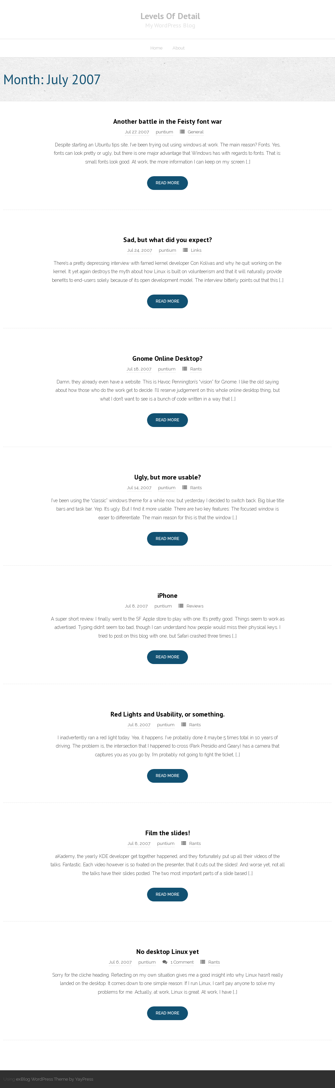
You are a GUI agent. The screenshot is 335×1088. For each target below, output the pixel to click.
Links (196, 250)
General (196, 131)
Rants (196, 368)
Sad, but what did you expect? (167, 239)
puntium (164, 131)
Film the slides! (167, 833)
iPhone (167, 595)
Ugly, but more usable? (167, 477)
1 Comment (182, 962)
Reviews (195, 606)
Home (156, 47)
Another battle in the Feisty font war (167, 121)
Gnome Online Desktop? (167, 358)
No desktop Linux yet (167, 951)
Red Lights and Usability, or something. (168, 714)
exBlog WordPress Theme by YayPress (54, 1079)
